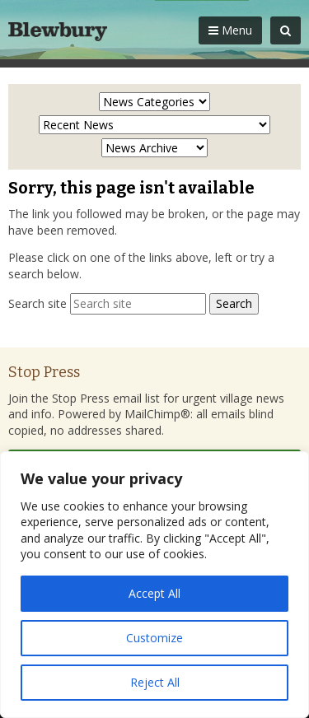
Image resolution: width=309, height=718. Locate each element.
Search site (37, 303)
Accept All (154, 593)
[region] (154, 584)
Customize (154, 638)
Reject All (155, 682)
